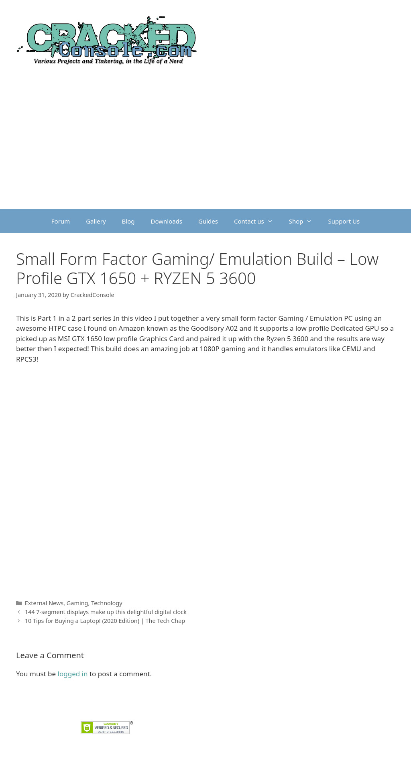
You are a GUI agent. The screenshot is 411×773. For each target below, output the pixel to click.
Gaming (77, 603)
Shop (304, 221)
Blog (128, 221)
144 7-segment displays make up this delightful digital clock (106, 612)
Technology (106, 603)
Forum (60, 221)
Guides (208, 221)
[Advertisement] (205, 149)
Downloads (167, 221)
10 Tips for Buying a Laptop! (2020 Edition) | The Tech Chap (105, 621)
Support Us (344, 221)
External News (44, 603)
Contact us (257, 221)
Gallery (96, 221)
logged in (73, 673)
